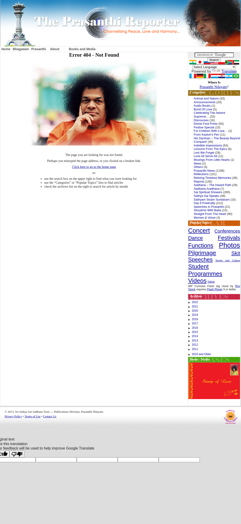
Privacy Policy (13, 416)
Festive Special (204, 127)
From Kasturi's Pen (206, 134)
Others (198, 167)
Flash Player (214, 289)
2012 (195, 344)
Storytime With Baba (207, 210)
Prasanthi (38, 49)
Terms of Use (33, 416)
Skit (235, 253)
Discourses (201, 120)
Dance (195, 238)
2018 (195, 319)
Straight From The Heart (210, 214)
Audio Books (202, 105)
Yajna (211, 281)
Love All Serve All (205, 156)
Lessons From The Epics (210, 149)
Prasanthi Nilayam (213, 87)
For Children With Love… (211, 131)
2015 (195, 332)
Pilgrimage (202, 253)
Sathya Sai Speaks (206, 196)
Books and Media (82, 49)
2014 (195, 336)
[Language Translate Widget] (214, 67)
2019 (195, 314)
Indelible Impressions (208, 145)
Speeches (200, 259)
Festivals (229, 238)
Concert (199, 230)
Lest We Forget (204, 152)
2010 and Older (201, 354)
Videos (197, 280)
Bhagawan (21, 49)
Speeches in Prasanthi (209, 206)
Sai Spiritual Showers (208, 192)
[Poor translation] (17, 453)
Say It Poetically (204, 203)
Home (5, 49)
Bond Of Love (203, 109)
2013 (195, 340)
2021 (195, 306)
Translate (224, 71)
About (54, 49)
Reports (199, 181)
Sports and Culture (228, 260)
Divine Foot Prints (206, 123)
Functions (200, 245)
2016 (195, 327)
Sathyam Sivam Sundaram (212, 199)
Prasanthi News (204, 170)
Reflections (201, 174)
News (197, 163)
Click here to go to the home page (94, 167)
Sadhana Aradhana (206, 188)
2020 (195, 310)
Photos (229, 245)
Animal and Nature (206, 98)
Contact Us (49, 416)
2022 (195, 302)
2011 (195, 349)
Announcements (205, 102)
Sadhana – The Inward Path (212, 185)
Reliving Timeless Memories (212, 178)
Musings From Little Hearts (212, 159)
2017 (195, 323)
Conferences (227, 231)
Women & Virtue (205, 217)
